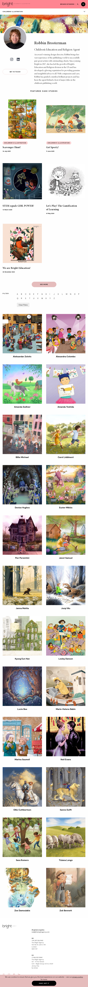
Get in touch (15, 72)
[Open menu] (83, 4)
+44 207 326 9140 (37, 940)
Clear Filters (23, 305)
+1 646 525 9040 (37, 957)
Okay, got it (44, 983)
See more (44, 284)
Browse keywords (67, 4)
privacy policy (77, 977)
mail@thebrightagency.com (40, 932)
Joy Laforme (81, 27)
